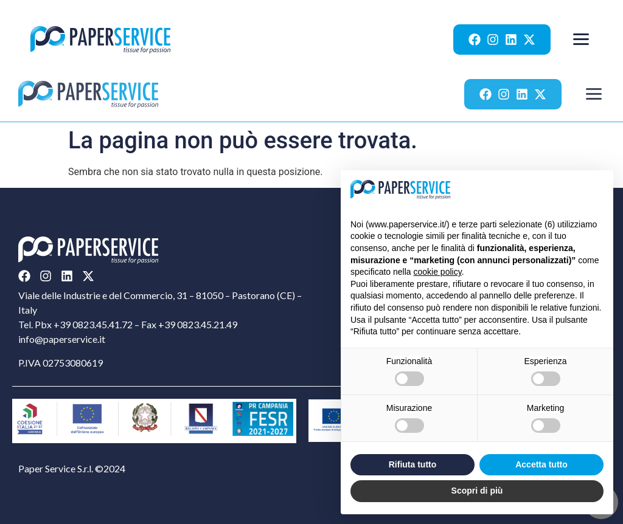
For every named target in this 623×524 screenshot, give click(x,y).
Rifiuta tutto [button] (413, 464)
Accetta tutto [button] (541, 464)
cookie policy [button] (438, 272)
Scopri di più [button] (477, 490)
